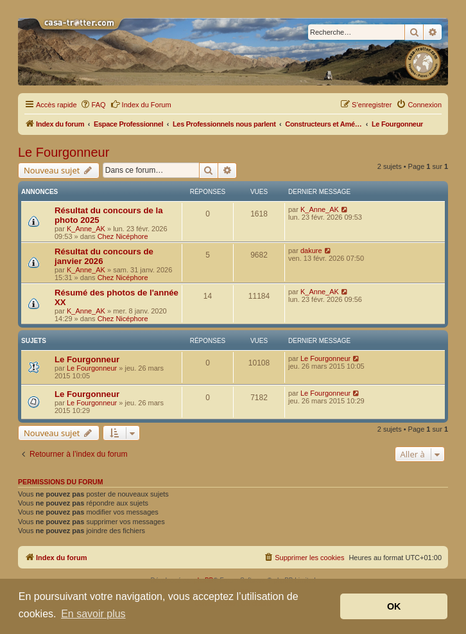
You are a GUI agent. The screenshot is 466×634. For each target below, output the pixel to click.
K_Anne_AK (86, 229)
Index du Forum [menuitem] (140, 104)
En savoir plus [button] (93, 613)
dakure (311, 250)
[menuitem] (93, 104)
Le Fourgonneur (63, 152)
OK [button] (394, 606)
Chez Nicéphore (123, 236)
